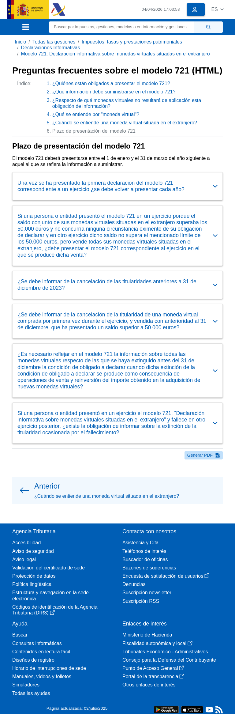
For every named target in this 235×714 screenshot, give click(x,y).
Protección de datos (33, 576)
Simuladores (25, 684)
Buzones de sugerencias (149, 567)
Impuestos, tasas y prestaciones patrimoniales (132, 41)
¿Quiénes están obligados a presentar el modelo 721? (111, 83)
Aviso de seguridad (33, 551)
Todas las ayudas (31, 693)
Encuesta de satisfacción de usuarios (165, 576)
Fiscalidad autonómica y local (157, 643)
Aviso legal (24, 559)
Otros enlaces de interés (148, 684)
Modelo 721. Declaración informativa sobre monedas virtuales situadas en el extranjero (115, 53)
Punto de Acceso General (153, 668)
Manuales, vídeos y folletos (41, 676)
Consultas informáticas (37, 643)
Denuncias (134, 584)
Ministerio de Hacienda (147, 634)
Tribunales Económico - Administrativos (165, 651)
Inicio (20, 41)
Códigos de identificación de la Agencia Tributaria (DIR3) (54, 609)
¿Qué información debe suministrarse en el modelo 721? (114, 91)
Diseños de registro (33, 660)
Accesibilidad (26, 542)
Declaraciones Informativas (50, 47)
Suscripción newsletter (146, 592)
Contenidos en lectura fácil (41, 651)
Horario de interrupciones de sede (49, 668)
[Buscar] (121, 27)
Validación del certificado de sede (48, 567)
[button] (217, 9)
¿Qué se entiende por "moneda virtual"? (95, 114)
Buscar (20, 634)
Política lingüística (31, 584)
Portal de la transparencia (153, 676)
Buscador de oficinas (145, 559)
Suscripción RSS (140, 601)
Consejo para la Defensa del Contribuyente (169, 660)
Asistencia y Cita (140, 542)
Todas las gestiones (54, 41)
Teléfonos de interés (144, 551)
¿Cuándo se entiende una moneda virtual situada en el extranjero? (124, 122)
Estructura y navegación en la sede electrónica (50, 595)
